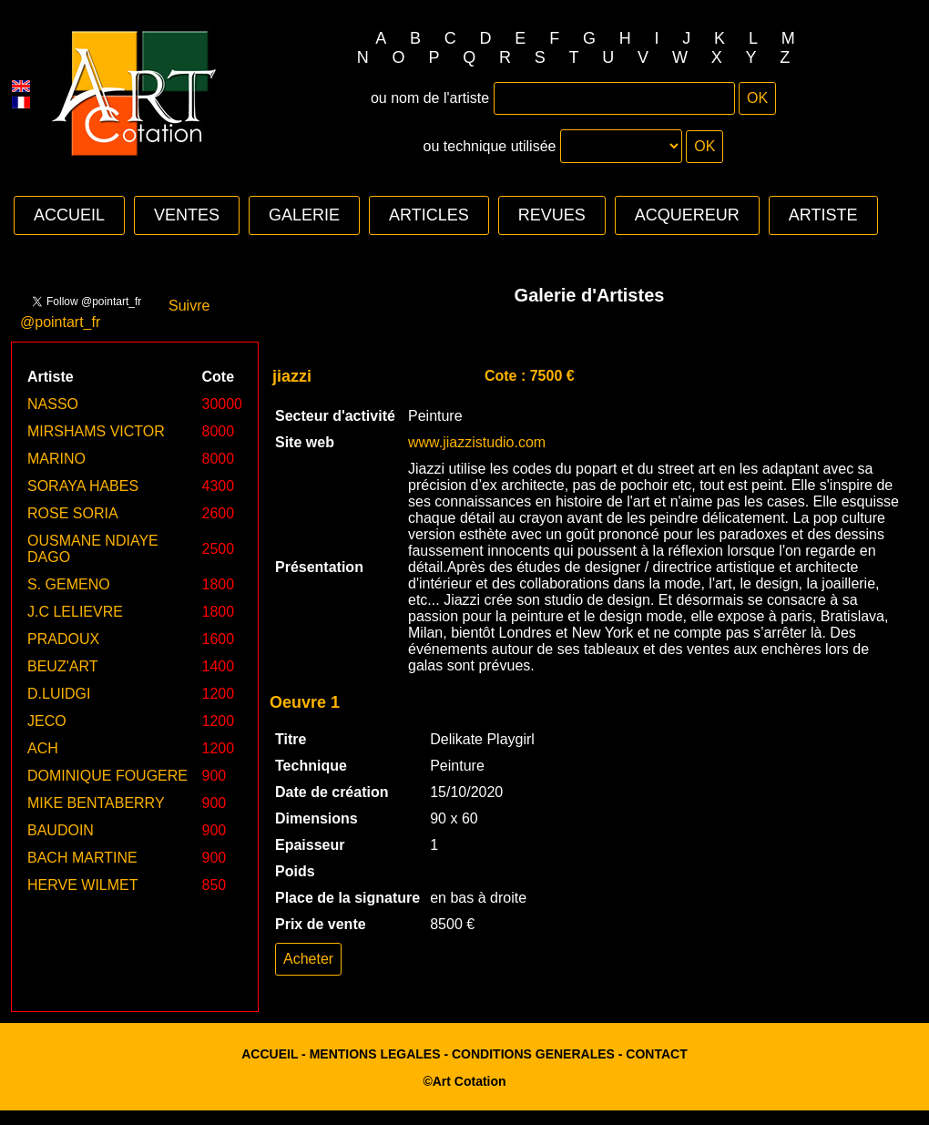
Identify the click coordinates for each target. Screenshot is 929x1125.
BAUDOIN (60, 830)
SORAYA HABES (82, 486)
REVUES (552, 215)
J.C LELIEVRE (75, 611)
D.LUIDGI (58, 693)
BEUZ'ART (62, 666)
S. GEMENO (68, 584)
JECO (46, 721)
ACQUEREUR (687, 215)
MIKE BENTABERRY (96, 803)
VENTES (186, 215)
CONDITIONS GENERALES (533, 1054)
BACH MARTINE (82, 857)
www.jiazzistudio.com (477, 442)
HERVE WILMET (82, 885)
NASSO (52, 404)
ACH (42, 748)
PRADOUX (63, 639)
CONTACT (656, 1054)
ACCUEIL (69, 215)
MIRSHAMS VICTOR (96, 431)
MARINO (56, 458)
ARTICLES (429, 215)
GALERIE (304, 215)
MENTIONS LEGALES (375, 1054)
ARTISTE (823, 215)
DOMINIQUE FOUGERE (107, 775)
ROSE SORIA (72, 513)
